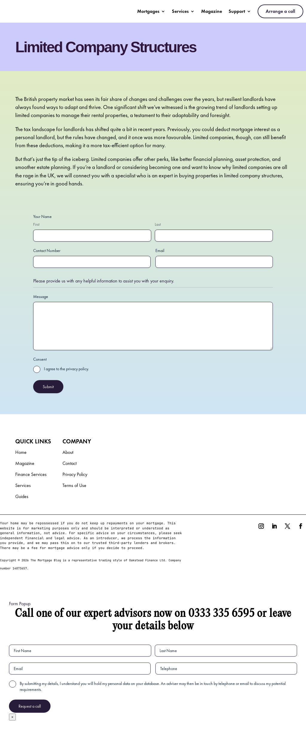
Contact (69, 463)
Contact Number (46, 250)
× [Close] (12, 717)
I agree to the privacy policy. (66, 368)
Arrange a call (280, 11)
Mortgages (148, 11)
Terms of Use (74, 485)
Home (21, 452)
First (36, 224)
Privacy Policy (74, 474)
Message (40, 296)
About (67, 452)
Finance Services (31, 474)
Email (159, 250)
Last (158, 224)
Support (237, 11)
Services (180, 11)
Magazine (211, 11)
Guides (21, 497)
